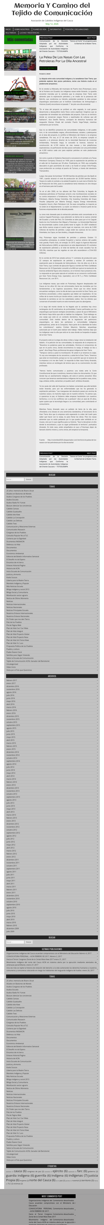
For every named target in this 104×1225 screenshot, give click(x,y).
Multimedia (11, 33)
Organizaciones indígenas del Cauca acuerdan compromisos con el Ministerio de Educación (20, 65)
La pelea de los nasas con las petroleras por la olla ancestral (62, 59)
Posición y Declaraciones (76, 29)
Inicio (8, 29)
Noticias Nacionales (48, 68)
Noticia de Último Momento (15, 59)
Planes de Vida (39, 29)
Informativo (55, 29)
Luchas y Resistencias (29, 33)
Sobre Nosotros (21, 29)
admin (18, 69)
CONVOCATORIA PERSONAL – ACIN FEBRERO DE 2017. (20, 97)
